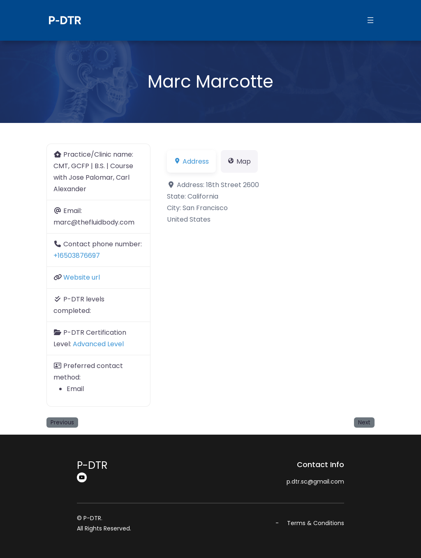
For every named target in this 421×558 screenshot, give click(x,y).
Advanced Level (98, 344)
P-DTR (64, 20)
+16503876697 (76, 255)
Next (364, 422)
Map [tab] (239, 161)
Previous (62, 422)
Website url (81, 277)
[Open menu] (370, 20)
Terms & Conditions (315, 523)
